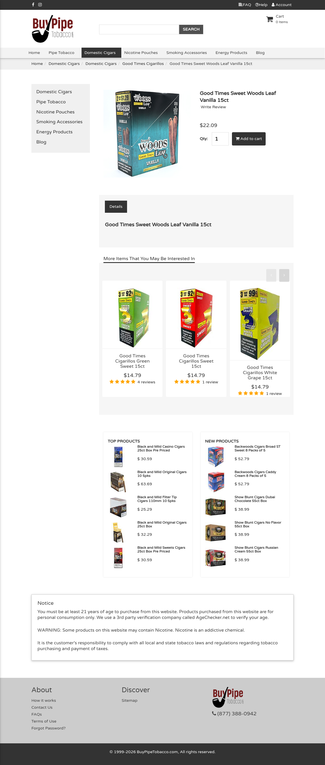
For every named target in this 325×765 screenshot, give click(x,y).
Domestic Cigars (100, 52)
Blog (260, 52)
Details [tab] (115, 206)
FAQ (245, 4)
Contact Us (41, 707)
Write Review (213, 107)
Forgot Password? (48, 728)
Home (34, 52)
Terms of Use (43, 721)
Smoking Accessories (186, 52)
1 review (210, 382)
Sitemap (129, 700)
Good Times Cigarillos (143, 63)
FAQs (36, 714)
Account (282, 4)
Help (261, 4)
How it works (43, 700)
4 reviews (146, 382)
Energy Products (231, 52)
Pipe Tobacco (61, 52)
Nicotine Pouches (141, 52)
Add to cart (249, 138)
